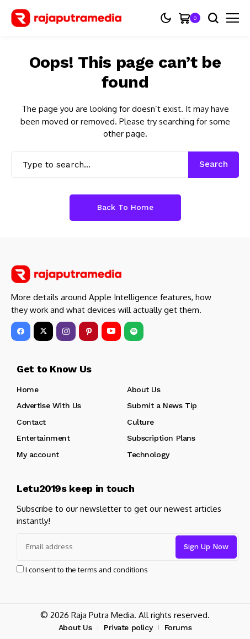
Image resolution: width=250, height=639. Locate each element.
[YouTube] (111, 331)
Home (27, 389)
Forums (178, 627)
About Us (144, 389)
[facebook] (20, 331)
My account (38, 454)
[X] (43, 331)
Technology (148, 454)
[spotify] (133, 331)
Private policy (128, 627)
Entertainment (43, 438)
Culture (140, 422)
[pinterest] (88, 331)
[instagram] (66, 331)
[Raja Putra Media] (66, 18)
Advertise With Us (49, 405)
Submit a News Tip (162, 405)
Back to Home (125, 207)
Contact (31, 422)
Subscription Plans (161, 438)
